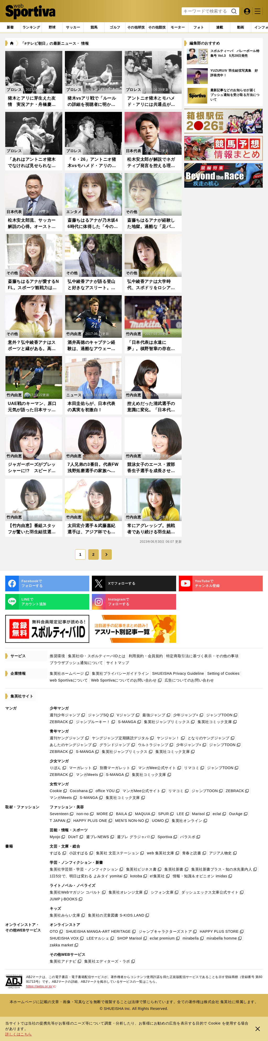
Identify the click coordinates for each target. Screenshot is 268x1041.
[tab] (52, 27)
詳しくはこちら (18, 1034)
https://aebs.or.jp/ (41, 986)
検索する (233, 11)
